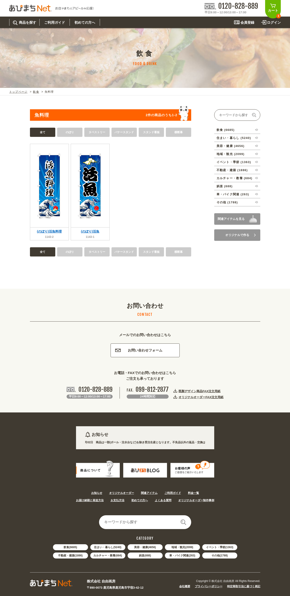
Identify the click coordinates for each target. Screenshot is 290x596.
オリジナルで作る (240, 235)
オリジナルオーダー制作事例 (196, 500)
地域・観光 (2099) (231, 154)
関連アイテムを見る (231, 219)
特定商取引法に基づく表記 (243, 586)
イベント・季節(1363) (219, 547)
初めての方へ (139, 500)
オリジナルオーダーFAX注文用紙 (201, 397)
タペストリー (97, 132)
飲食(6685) (70, 547)
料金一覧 (193, 493)
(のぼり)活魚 (90, 231)
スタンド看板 (151, 132)
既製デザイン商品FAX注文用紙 (199, 391)
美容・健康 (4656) (231, 146)
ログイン (274, 22)
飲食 (36, 91)
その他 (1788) (227, 202)
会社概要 (184, 586)
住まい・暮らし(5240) (107, 547)
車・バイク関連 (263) (233, 194)
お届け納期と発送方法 (90, 500)
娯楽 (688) (225, 186)
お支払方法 (117, 500)
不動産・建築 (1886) (232, 170)
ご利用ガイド (172, 493)
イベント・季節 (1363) (234, 162)
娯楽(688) (145, 555)
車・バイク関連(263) (182, 555)
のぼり (70, 132)
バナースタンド (124, 132)
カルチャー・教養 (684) (234, 178)
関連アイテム (149, 493)
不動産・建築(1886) (70, 555)
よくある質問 (163, 500)
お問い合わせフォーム (138, 350)
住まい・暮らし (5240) (234, 138)
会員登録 (247, 22)
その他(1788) (219, 555)
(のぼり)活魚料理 (49, 231)
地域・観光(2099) (182, 547)
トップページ (18, 91)
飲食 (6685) (226, 130)
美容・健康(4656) (145, 547)
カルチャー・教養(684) (107, 555)
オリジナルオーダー (121, 493)
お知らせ (96, 493)
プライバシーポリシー (209, 586)
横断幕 (178, 132)
